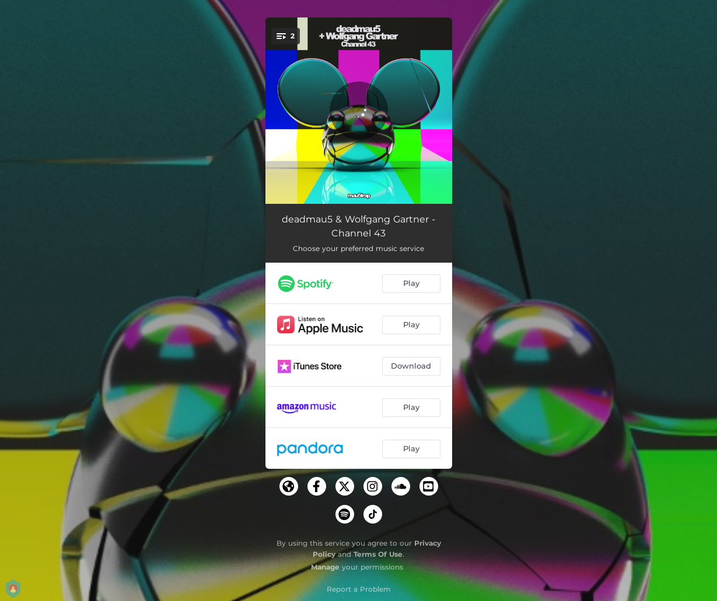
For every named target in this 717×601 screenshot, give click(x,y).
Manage (325, 567)
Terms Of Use (378, 554)
